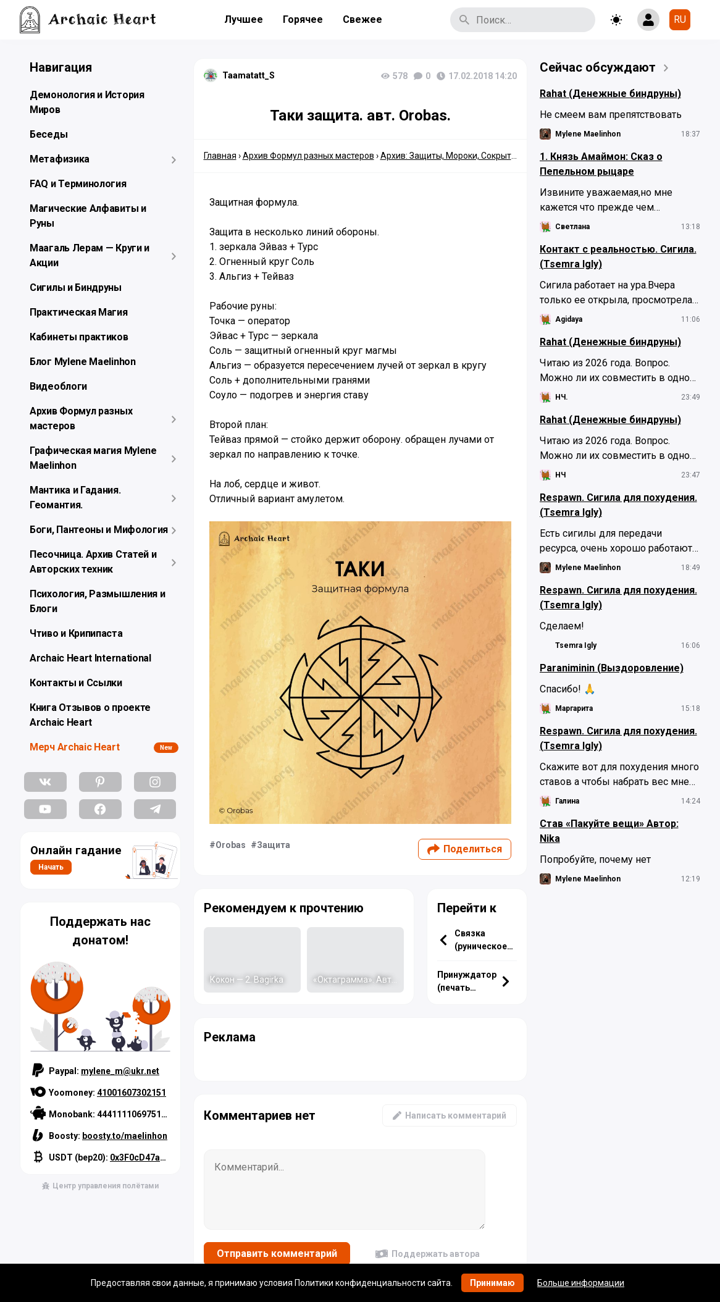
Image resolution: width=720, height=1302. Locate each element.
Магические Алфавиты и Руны (88, 216)
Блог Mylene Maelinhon (83, 362)
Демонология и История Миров (87, 102)
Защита (273, 845)
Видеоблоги (58, 386)
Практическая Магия (79, 312)
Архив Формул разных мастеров (81, 418)
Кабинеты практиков (79, 337)
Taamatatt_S (248, 75)
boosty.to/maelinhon (124, 1136)
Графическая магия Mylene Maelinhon (93, 458)
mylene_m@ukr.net (120, 1071)
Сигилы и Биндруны (76, 287)
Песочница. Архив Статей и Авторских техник (93, 561)
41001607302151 (131, 1093)
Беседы (48, 134)
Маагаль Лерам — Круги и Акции (89, 255)
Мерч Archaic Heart (75, 747)
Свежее (362, 19)
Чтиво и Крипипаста (76, 633)
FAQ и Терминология (78, 184)
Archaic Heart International (90, 658)
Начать (51, 867)
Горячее (303, 19)
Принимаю (492, 1283)
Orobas (231, 845)
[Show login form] (648, 20)
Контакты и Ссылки (76, 683)
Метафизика (60, 159)
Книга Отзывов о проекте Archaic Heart (90, 715)
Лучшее (243, 19)
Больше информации (580, 1283)
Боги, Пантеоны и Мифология (99, 530)
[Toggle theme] (616, 20)
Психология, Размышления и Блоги (97, 601)
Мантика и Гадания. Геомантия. (75, 497)
